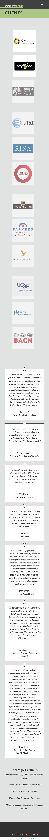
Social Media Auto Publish (16, 838)
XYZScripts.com (35, 838)
